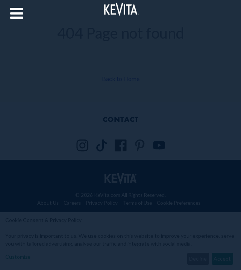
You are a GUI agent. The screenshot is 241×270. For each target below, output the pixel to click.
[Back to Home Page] (120, 8)
